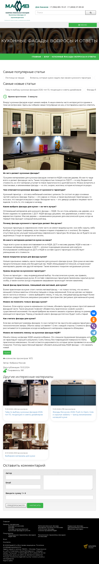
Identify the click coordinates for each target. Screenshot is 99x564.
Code (64, 473)
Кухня (7, 352)
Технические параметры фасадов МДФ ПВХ (22, 535)
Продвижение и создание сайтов (90, 546)
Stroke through (55, 473)
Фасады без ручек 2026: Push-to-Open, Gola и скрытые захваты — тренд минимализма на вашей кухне (73, 414)
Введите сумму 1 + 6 (16, 493)
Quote (61, 473)
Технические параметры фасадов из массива (51, 535)
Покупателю (8, 533)
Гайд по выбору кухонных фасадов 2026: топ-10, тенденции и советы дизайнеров (43, 90)
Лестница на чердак (14, 78)
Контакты (7, 542)
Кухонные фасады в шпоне (19, 530)
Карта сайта (8, 561)
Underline (51, 473)
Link (68, 473)
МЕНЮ (82, 25)
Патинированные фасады (48, 526)
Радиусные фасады (75, 526)
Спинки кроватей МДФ (47, 530)
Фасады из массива (16, 526)
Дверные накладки (75, 529)
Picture (71, 473)
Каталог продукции (11, 524)
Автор (9, 473)
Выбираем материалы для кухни (20, 456)
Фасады (11, 527)
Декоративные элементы (78, 527)
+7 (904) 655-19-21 (58, 7)
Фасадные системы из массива (50, 527)
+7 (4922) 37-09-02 (75, 7)
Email (8, 483)
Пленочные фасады (46, 529)
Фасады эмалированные (18, 529)
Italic (48, 473)
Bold (45, 473)
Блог (5, 539)
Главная (6, 521)
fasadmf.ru (13, 545)
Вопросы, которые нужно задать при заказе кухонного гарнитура (60, 78)
